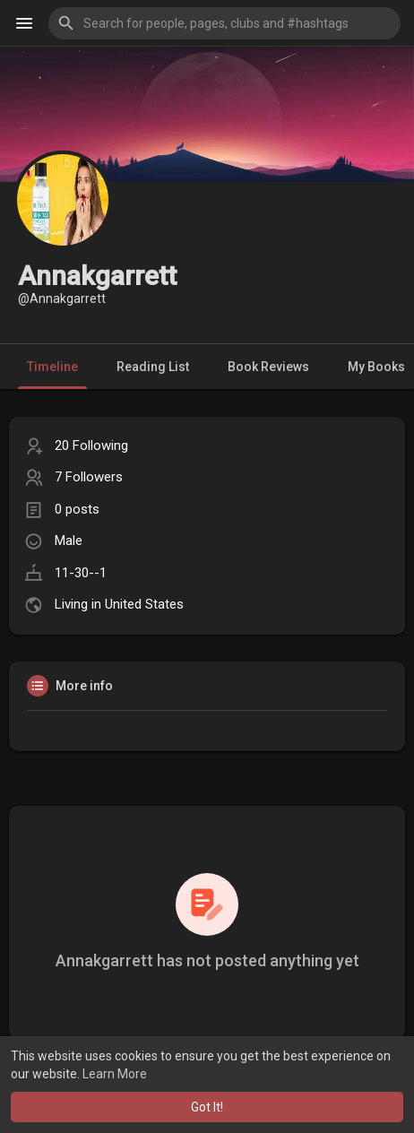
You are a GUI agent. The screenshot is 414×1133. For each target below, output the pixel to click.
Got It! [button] (207, 1107)
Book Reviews (268, 366)
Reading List (152, 366)
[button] (224, 23)
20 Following (91, 445)
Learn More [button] (114, 1074)
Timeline (52, 366)
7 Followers (89, 477)
